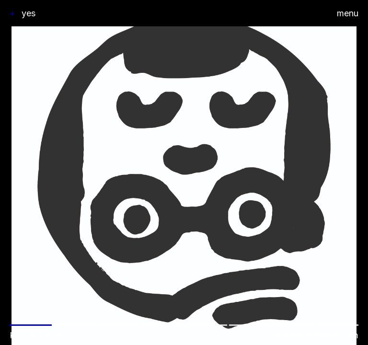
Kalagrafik (37, 335)
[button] (184, 172)
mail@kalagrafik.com (316, 335)
